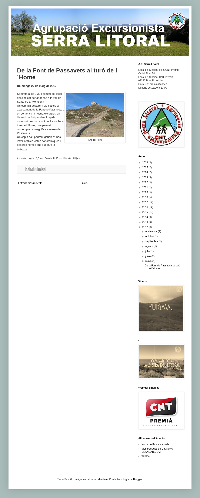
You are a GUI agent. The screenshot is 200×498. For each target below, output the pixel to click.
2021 (145, 187)
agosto (149, 246)
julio (148, 251)
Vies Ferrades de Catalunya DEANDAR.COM (157, 450)
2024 (145, 172)
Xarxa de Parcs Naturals (155, 444)
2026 (145, 162)
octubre (149, 236)
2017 (145, 202)
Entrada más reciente (30, 183)
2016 (145, 207)
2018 (145, 197)
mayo (148, 261)
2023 (145, 177)
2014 (145, 217)
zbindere (103, 479)
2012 (145, 227)
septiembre (152, 241)
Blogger (137, 479)
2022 (145, 182)
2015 (145, 212)
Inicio (84, 183)
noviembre (151, 231)
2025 (145, 167)
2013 (145, 222)
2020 (145, 192)
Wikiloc (145, 456)
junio (148, 256)
